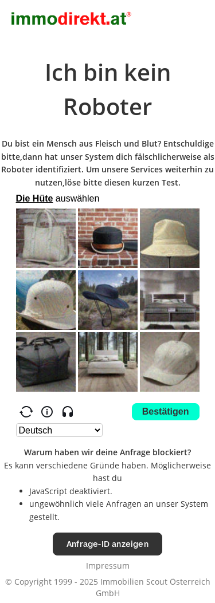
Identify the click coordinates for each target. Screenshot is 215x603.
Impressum (108, 565)
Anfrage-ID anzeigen (107, 544)
